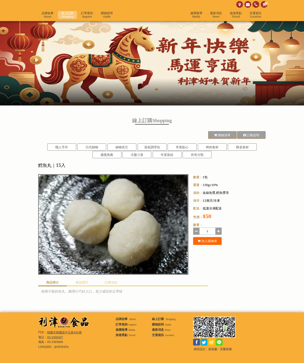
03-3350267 (55, 337)
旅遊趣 (212, 349)
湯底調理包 (152, 147)
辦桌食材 (242, 147)
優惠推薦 (106, 154)
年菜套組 (167, 154)
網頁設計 (200, 349)
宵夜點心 (182, 147)
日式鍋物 (92, 147)
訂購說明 (251, 135)
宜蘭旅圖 (226, 349)
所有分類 (197, 154)
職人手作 (61, 147)
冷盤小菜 (137, 154)
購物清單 (222, 135)
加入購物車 (207, 241)
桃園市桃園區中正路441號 (64, 332)
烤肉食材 (212, 147)
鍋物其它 (121, 147)
